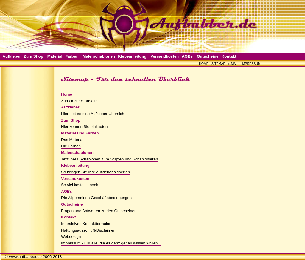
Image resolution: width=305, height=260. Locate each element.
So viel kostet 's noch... (81, 185)
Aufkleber (11, 56)
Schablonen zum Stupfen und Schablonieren (119, 159)
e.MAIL (233, 63)
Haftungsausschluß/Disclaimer (88, 230)
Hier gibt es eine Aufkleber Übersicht (93, 113)
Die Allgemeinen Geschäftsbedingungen (96, 197)
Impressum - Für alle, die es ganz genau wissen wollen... (111, 243)
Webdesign (71, 236)
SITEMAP (218, 63)
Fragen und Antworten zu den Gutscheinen (98, 211)
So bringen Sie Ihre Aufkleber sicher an (95, 172)
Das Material (72, 139)
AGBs (187, 56)
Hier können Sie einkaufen (84, 126)
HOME (203, 63)
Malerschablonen (99, 56)
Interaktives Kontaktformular (86, 223)
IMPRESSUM (251, 63)
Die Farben (71, 146)
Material (54, 56)
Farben (71, 56)
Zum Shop (33, 56)
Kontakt (229, 56)
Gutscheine (208, 56)
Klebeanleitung (132, 56)
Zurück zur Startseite (79, 101)
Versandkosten (164, 56)
